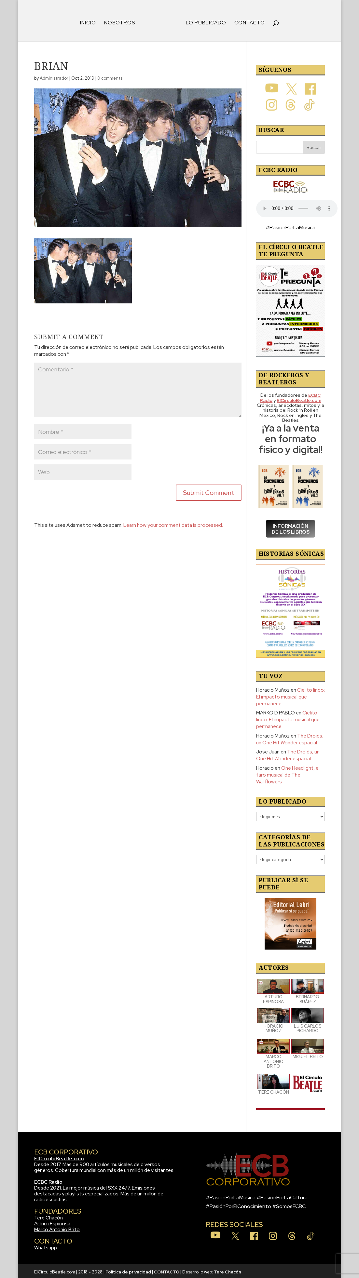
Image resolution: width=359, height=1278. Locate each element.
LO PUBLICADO (204, 21)
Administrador (54, 76)
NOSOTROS (121, 21)
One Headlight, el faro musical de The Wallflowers (288, 773)
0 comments (109, 76)
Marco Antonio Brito (57, 1227)
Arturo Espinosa (52, 1221)
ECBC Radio (48, 1180)
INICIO (90, 21)
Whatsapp (45, 1245)
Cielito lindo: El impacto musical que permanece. (290, 695)
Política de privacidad (128, 1269)
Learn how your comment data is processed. (173, 523)
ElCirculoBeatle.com (59, 1156)
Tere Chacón (48, 1215)
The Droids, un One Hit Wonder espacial (290, 737)
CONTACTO (247, 21)
